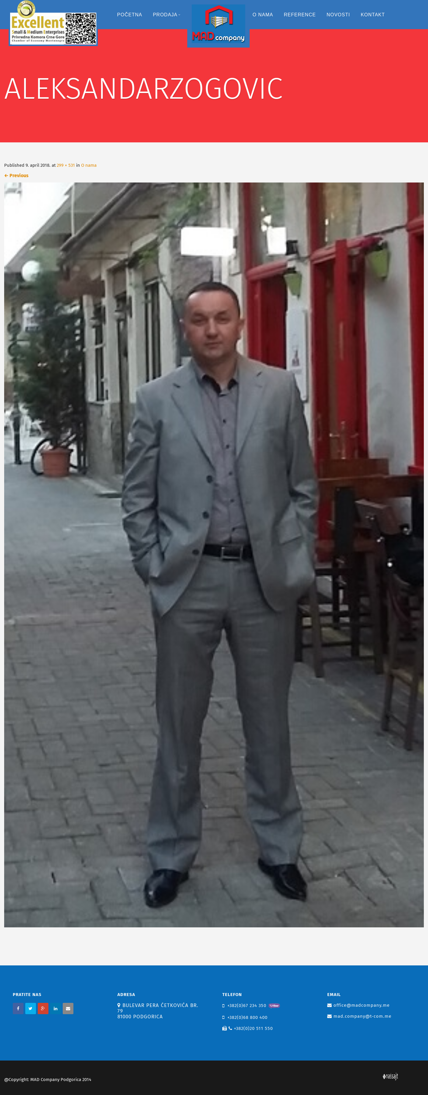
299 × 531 (66, 165)
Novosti (338, 14)
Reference (300, 14)
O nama (263, 14)
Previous (16, 175)
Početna (129, 14)
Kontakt (373, 14)
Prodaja (166, 14)
